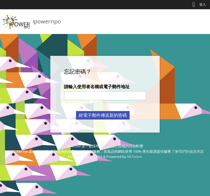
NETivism (134, 156)
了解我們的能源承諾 (188, 151)
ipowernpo (47, 21)
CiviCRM (95, 156)
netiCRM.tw (17, 151)
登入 (202, 4)
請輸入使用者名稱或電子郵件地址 (97, 87)
